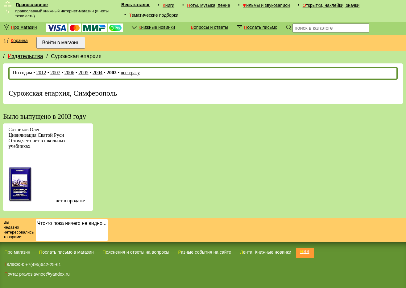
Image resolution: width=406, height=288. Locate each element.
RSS (304, 251)
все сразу (130, 72)
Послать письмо (260, 27)
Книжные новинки (157, 27)
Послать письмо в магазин (66, 252)
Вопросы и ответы (209, 27)
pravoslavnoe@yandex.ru (44, 274)
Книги (168, 5)
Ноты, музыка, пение (208, 5)
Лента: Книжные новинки (265, 252)
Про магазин (24, 27)
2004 (97, 72)
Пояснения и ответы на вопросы (136, 252)
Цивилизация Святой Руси (36, 135)
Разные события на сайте (204, 252)
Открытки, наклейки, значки (331, 5)
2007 (55, 72)
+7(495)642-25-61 (43, 264)
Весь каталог (135, 4)
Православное (32, 4)
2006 (69, 72)
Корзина (19, 40)
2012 (41, 72)
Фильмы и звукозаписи (266, 5)
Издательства (25, 56)
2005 (83, 72)
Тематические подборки (153, 15)
